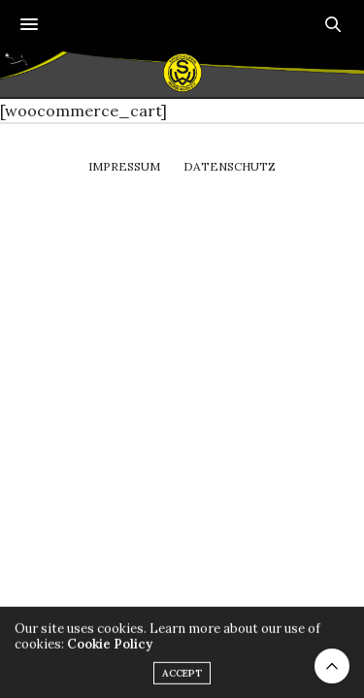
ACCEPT (182, 678)
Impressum (124, 166)
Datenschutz (229, 166)
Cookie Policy (109, 649)
